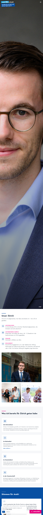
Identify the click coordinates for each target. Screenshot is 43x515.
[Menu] (40, 2)
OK (3, 511)
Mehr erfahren (9, 509)
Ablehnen (8, 511)
